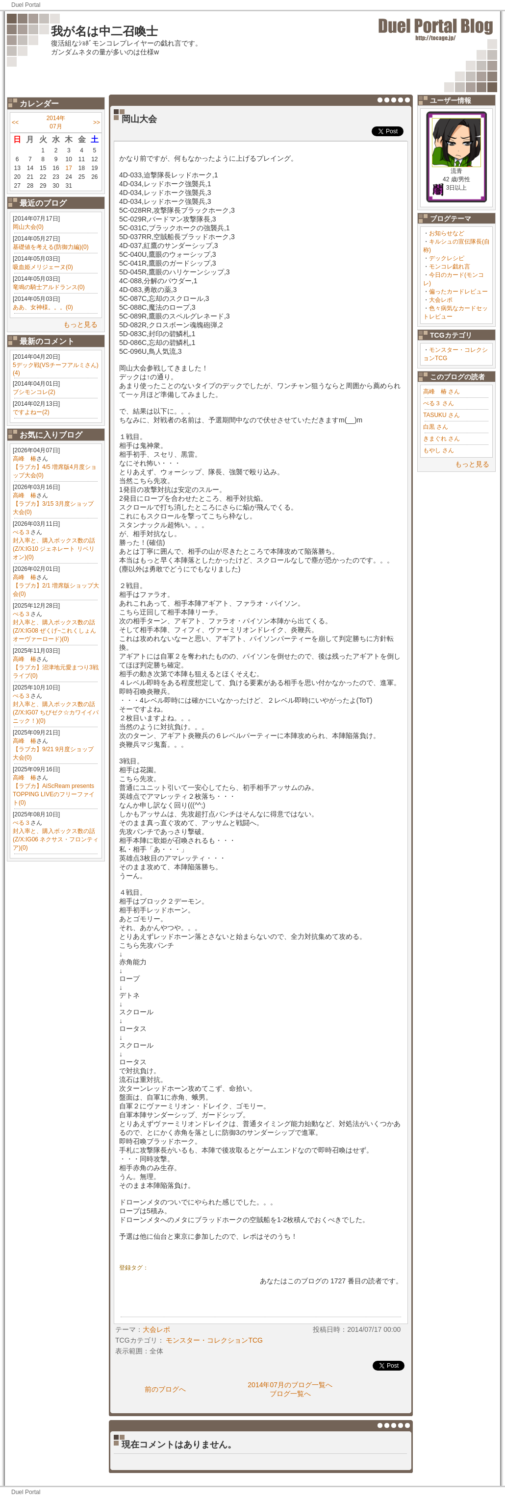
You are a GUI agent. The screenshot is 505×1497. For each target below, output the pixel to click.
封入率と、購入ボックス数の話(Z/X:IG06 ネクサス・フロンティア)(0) (56, 839)
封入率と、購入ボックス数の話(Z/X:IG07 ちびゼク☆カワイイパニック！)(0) (56, 712)
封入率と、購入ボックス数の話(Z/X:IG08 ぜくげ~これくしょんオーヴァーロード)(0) (54, 630)
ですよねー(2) (31, 412)
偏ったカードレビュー (458, 291)
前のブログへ (165, 1389)
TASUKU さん (441, 415)
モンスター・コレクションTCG (214, 1340)
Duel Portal (25, 4)
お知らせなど (446, 233)
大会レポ (441, 299)
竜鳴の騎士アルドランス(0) (49, 287)
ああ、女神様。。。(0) (43, 307)
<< (15, 122)
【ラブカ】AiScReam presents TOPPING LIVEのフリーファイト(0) (54, 794)
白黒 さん (435, 426)
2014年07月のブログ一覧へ (290, 1385)
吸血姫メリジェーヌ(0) (43, 267)
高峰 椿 (24, 458)
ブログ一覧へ (290, 1394)
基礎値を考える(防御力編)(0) (51, 247)
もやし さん (438, 450)
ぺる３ (21, 532)
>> (96, 122)
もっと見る (80, 324)
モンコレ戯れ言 (449, 266)
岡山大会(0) (28, 226)
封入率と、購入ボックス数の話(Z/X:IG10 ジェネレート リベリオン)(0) (54, 549)
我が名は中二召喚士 (104, 31)
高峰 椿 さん (441, 391)
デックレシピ (446, 258)
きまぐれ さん (441, 438)
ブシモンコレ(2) (34, 392)
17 (69, 168)
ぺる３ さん (438, 403)
